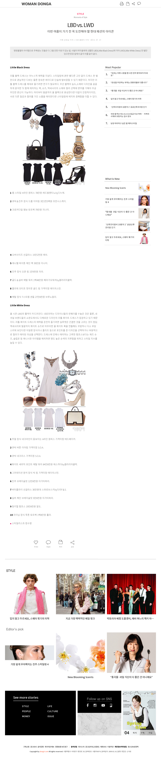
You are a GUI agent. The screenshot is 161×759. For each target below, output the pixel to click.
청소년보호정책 (133, 747)
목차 (135, 732)
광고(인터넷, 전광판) (92, 747)
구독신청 (26, 747)
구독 (142, 732)
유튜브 (103, 705)
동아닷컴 (74, 747)
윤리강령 (41, 747)
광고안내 (33, 747)
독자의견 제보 (49, 747)
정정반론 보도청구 (61, 747)
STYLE (80, 13)
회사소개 (81, 747)
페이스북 (88, 705)
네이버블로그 (111, 705)
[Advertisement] (48, 231)
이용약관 (110, 747)
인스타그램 (95, 705)
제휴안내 (103, 747)
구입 (150, 732)
